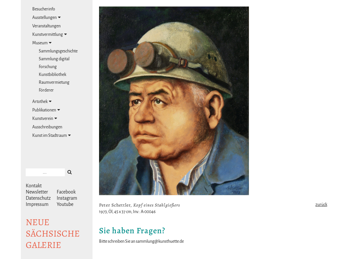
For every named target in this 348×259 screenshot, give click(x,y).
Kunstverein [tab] (44, 118)
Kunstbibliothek (52, 74)
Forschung (48, 67)
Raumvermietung (54, 82)
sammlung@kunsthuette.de (160, 241)
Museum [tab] (41, 42)
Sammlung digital (54, 59)
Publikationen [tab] (46, 110)
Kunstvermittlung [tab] (49, 34)
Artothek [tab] (41, 101)
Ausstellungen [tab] (46, 17)
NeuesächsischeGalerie (53, 233)
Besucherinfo (43, 9)
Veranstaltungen (46, 26)
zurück (321, 204)
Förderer (46, 90)
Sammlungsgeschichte (58, 51)
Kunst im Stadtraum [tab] (51, 135)
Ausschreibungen (47, 127)
